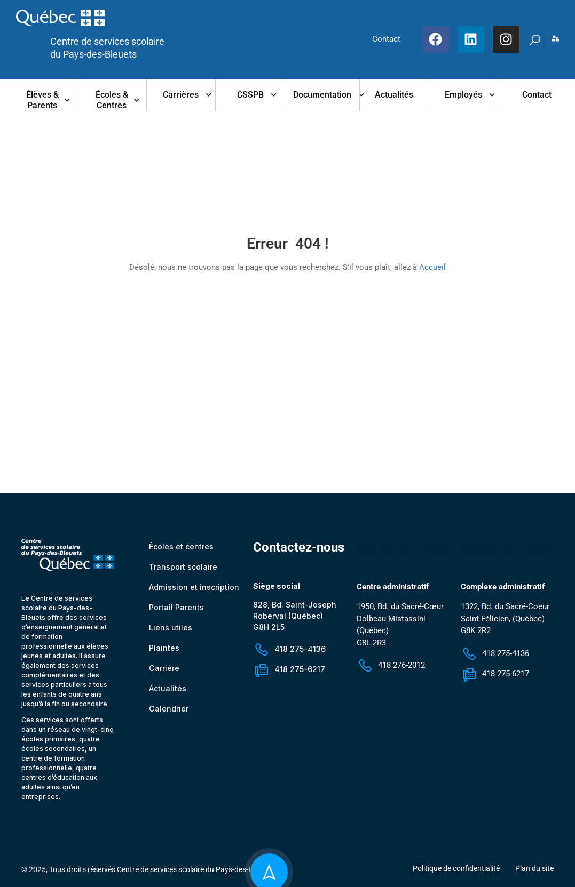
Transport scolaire (183, 570)
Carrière (164, 671)
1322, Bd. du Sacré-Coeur (505, 610)
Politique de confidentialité (456, 871)
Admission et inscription (194, 590)
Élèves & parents (42, 100)
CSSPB (250, 95)
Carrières (181, 95)
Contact (537, 95)
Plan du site (534, 871)
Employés (463, 95)
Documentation (322, 95)
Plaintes (164, 651)
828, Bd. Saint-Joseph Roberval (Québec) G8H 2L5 (294, 619)
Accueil (432, 267)
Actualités (394, 95)
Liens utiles (170, 631)
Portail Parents (176, 611)
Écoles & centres (112, 100)
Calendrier (168, 712)
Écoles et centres (181, 550)
